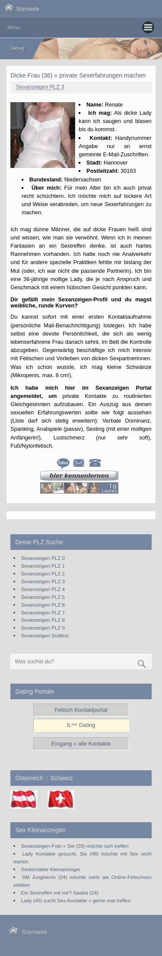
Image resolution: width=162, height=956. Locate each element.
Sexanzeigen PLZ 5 (43, 597)
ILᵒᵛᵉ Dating (81, 725)
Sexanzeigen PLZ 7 (43, 612)
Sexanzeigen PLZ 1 (43, 565)
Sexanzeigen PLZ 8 (43, 620)
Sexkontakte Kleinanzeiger (51, 869)
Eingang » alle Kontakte (81, 743)
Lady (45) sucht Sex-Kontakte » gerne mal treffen (76, 900)
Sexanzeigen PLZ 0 (43, 558)
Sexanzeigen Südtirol (45, 635)
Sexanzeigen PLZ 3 (40, 87)
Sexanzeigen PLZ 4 (43, 589)
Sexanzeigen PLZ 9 (43, 627)
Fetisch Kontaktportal (80, 710)
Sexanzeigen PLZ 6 (43, 604)
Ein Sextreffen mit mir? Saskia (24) (59, 892)
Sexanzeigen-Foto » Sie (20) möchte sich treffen (75, 846)
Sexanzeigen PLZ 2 (43, 573)
